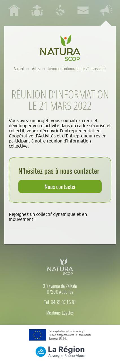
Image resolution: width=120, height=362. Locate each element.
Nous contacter (60, 186)
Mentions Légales (60, 312)
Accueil (19, 68)
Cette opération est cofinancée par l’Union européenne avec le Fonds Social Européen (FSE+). (70, 335)
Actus (36, 68)
